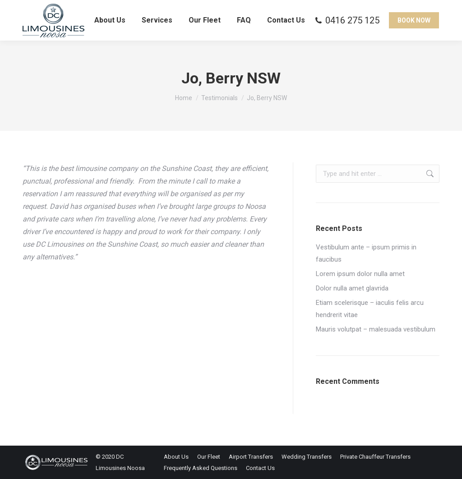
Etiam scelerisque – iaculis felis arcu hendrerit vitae (370, 309)
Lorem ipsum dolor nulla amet (360, 274)
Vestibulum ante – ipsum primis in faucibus (366, 253)
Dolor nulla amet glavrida (352, 288)
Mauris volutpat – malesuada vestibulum (375, 329)
